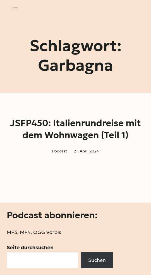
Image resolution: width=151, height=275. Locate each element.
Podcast (59, 151)
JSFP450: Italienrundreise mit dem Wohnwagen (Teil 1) (75, 129)
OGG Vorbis (47, 232)
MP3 (12, 232)
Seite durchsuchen (30, 247)
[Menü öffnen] (15, 9)
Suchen (97, 260)
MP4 (25, 232)
